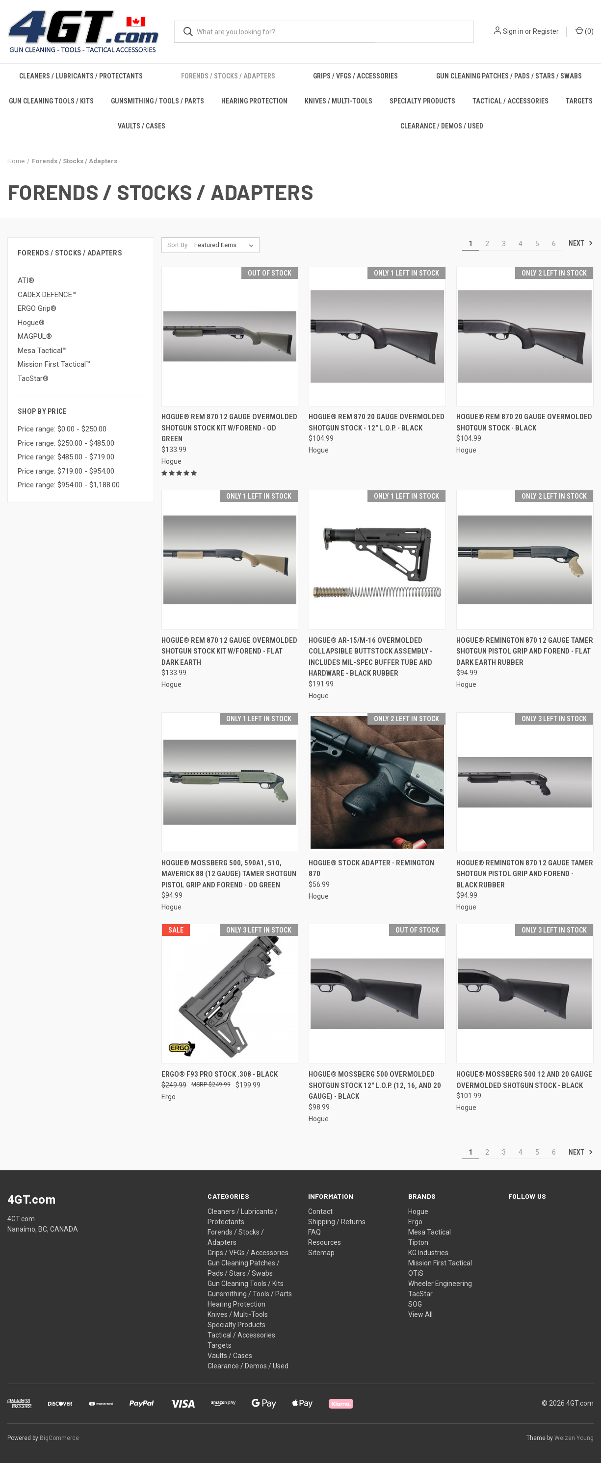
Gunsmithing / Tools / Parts (157, 101)
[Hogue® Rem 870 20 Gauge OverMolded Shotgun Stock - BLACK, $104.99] (525, 336)
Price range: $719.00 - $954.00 (66, 471)
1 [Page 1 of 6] (470, 244)
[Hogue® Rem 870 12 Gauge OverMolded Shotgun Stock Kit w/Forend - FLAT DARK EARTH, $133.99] (230, 560)
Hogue (418, 1211)
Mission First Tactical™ (54, 364)
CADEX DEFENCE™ (47, 294)
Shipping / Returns (337, 1222)
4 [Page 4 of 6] (521, 244)
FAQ (314, 1232)
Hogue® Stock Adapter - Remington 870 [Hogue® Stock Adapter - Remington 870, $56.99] (371, 868)
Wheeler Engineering (440, 1283)
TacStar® (33, 378)
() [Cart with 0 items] (584, 30)
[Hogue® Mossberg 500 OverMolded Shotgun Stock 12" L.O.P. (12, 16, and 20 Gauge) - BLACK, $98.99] (377, 993)
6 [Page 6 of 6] (554, 244)
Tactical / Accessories (510, 101)
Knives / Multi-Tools (338, 101)
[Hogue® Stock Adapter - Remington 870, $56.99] (377, 782)
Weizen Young (574, 1438)
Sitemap (321, 1253)
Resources (324, 1242)
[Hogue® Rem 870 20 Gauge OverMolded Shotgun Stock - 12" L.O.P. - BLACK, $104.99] (377, 336)
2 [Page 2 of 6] (487, 244)
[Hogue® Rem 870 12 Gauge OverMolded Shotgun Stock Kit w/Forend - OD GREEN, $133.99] (230, 336)
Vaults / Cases (141, 126)
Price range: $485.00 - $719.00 (66, 457)
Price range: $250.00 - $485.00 (66, 443)
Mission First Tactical (440, 1263)
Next (581, 243)
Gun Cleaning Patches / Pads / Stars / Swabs (509, 76)
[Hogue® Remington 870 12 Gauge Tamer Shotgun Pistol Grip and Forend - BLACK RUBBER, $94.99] (525, 782)
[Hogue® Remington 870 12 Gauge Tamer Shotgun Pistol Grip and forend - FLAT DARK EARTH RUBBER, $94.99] (525, 560)
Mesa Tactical (429, 1232)
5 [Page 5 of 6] (537, 244)
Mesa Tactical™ (42, 350)
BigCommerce (59, 1438)
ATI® (26, 280)
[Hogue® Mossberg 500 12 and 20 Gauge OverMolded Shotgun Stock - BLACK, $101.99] (525, 993)
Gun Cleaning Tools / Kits (51, 101)
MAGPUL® (35, 336)
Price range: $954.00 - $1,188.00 (69, 484)
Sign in (513, 31)
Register (546, 31)
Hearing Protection (254, 101)
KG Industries (428, 1253)
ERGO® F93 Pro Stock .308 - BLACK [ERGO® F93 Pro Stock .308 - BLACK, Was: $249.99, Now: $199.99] (219, 1074)
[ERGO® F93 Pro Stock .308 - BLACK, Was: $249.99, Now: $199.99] (230, 993)
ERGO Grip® (37, 308)
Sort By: (178, 245)
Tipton (418, 1242)
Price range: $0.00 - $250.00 (62, 429)
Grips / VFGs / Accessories (355, 76)
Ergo (415, 1222)
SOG (415, 1304)
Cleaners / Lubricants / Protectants (81, 76)
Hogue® (31, 322)
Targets (579, 101)
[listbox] (226, 245)
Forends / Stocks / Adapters (228, 76)
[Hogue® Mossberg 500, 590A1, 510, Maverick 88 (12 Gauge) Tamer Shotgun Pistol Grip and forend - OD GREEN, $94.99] (230, 782)
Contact (320, 1211)
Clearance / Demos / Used (441, 126)
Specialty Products (422, 101)
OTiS (415, 1273)
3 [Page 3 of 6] (504, 244)
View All (420, 1314)
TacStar (420, 1294)
